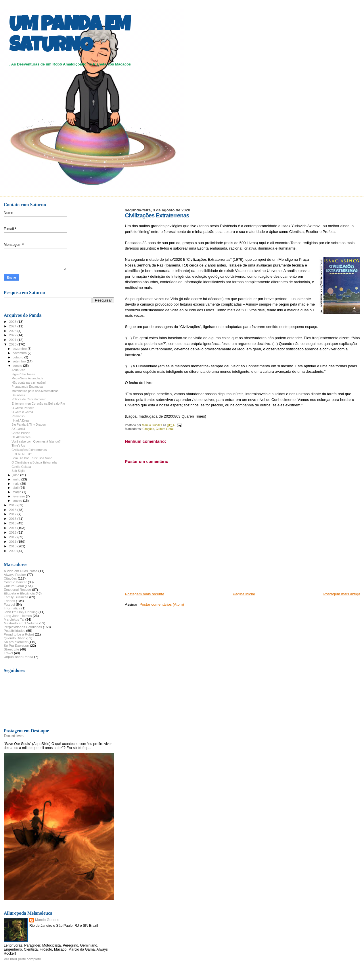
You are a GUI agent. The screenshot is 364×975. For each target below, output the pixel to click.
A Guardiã (18, 428)
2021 (13, 339)
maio (16, 483)
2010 (13, 546)
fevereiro (19, 496)
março (17, 492)
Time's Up (18, 445)
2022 (13, 335)
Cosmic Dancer (15, 582)
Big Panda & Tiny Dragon (29, 424)
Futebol (9, 604)
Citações (148, 428)
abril (16, 487)
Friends (9, 601)
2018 (13, 509)
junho (17, 479)
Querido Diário (15, 638)
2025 (13, 321)
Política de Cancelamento (29, 399)
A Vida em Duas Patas (20, 571)
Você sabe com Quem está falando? (36, 441)
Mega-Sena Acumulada (27, 378)
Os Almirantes (21, 437)
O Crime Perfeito (23, 408)
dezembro (20, 348)
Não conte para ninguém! (29, 382)
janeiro (18, 500)
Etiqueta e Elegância (19, 593)
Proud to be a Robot (19, 634)
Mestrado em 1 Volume (21, 623)
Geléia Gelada (21, 466)
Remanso (18, 416)
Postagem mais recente (144, 594)
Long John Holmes (18, 615)
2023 (13, 331)
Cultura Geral (164, 428)
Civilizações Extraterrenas (29, 449)
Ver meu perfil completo (22, 959)
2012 (13, 537)
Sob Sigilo (18, 470)
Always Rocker (15, 574)
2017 (13, 514)
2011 (13, 541)
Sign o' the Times (23, 374)
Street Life (11, 649)
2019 (13, 505)
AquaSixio (18, 370)
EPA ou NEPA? (22, 454)
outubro (18, 357)
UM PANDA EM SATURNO (69, 36)
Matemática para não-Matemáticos (35, 391)
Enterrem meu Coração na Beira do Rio (38, 403)
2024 (13, 326)
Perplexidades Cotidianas (23, 627)
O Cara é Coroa (22, 412)
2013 (13, 532)
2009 (13, 551)
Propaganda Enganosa (27, 386)
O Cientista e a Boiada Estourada (34, 462)
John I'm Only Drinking (21, 612)
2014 (13, 528)
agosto (18, 365)
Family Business (16, 597)
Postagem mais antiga (341, 594)
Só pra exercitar (16, 642)
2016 (13, 518)
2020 (13, 344)
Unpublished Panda (18, 657)
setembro (20, 361)
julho (16, 475)
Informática (12, 608)
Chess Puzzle (21, 433)
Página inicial (244, 594)
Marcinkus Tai (14, 619)
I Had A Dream (21, 420)
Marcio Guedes (47, 920)
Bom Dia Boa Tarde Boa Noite (32, 458)
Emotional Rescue (17, 589)
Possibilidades (14, 630)
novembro (20, 353)
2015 (13, 523)
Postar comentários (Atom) (161, 604)
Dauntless (18, 395)
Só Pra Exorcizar (16, 645)
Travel (8, 653)
